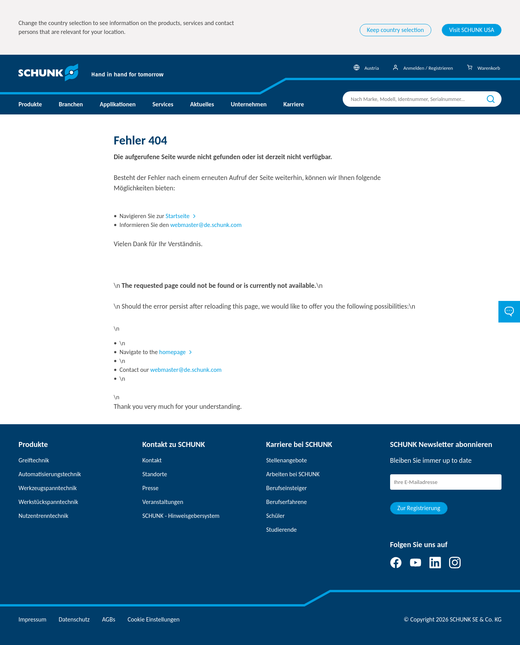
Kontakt (152, 460)
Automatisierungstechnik (50, 474)
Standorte (154, 474)
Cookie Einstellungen (154, 619)
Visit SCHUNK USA (471, 30)
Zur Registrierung (418, 508)
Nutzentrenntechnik (43, 515)
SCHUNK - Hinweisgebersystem (180, 515)
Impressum (32, 619)
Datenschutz (74, 619)
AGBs (108, 619)
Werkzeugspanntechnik (48, 488)
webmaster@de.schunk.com (206, 224)
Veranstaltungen (162, 502)
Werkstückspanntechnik (48, 502)
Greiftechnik (34, 460)
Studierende (281, 529)
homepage (172, 352)
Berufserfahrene (286, 502)
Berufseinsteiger (286, 488)
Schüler (275, 515)
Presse (150, 488)
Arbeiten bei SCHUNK (293, 474)
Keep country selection (395, 30)
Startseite (178, 216)
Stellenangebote (286, 460)
